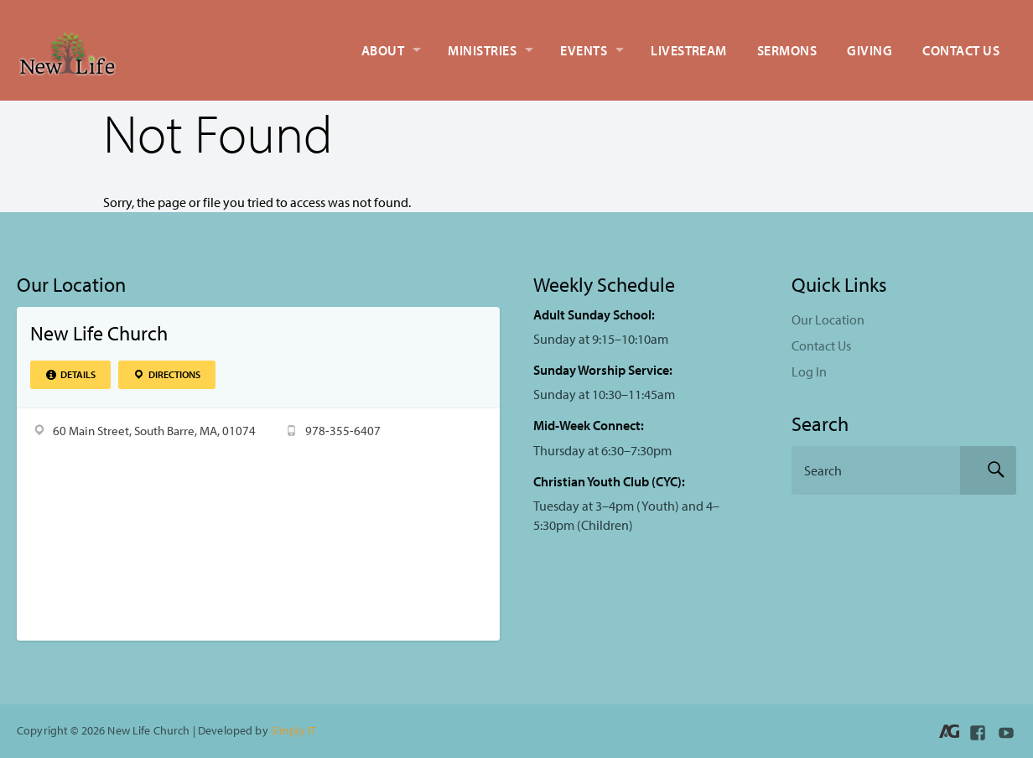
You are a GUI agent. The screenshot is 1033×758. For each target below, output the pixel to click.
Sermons (787, 50)
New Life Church (99, 332)
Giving (869, 50)
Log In (809, 371)
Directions (166, 374)
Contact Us (960, 50)
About (382, 50)
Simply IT (293, 730)
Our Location (828, 319)
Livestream (689, 50)
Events (583, 50)
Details (70, 374)
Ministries (482, 50)
